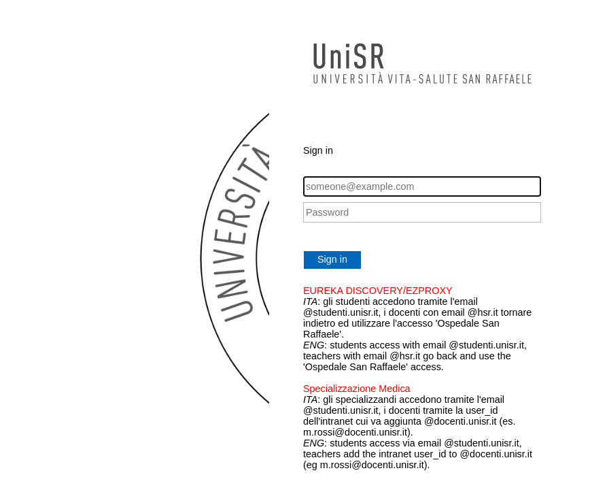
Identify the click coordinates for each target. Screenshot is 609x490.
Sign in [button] (332, 259)
